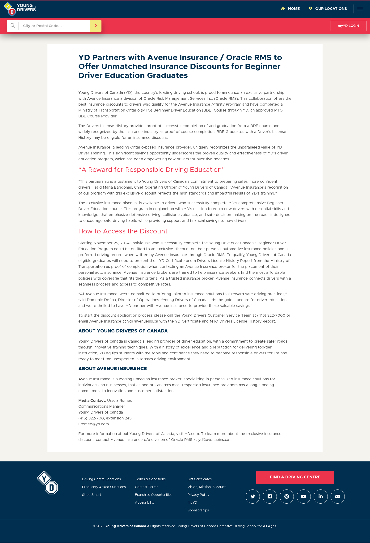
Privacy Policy (198, 495)
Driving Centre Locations (101, 479)
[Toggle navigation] (359, 8)
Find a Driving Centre (295, 477)
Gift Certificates (200, 479)
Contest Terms (146, 487)
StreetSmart (91, 495)
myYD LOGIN (348, 26)
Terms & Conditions (150, 479)
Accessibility (145, 502)
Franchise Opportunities (153, 495)
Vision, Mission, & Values (207, 487)
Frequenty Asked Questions (104, 487)
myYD (192, 502)
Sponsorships (198, 510)
